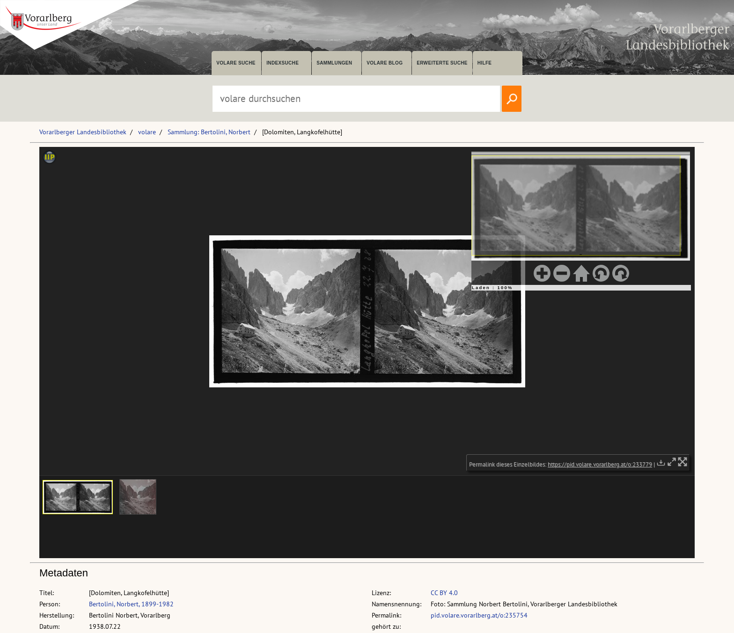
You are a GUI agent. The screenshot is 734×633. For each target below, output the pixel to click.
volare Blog (385, 62)
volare (147, 132)
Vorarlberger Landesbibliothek (82, 132)
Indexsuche (282, 62)
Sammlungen (334, 62)
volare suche (236, 62)
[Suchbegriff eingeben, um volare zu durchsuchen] (356, 99)
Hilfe (484, 62)
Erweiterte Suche (442, 62)
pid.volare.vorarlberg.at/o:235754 (479, 615)
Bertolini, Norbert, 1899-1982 (131, 604)
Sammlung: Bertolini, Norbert (209, 132)
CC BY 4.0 (444, 593)
